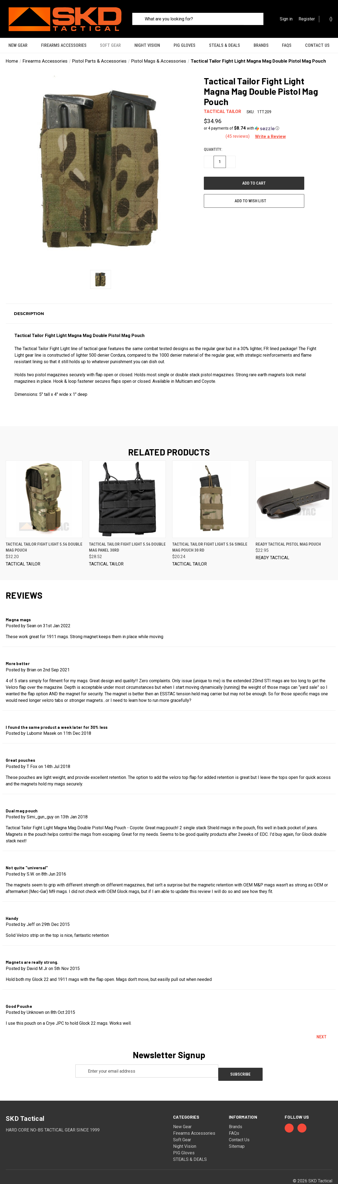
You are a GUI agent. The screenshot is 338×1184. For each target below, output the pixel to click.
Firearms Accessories (64, 45)
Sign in (286, 19)
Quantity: (213, 137)
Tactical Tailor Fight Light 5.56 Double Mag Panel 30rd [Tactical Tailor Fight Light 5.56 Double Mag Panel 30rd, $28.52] (127, 534)
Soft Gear (110, 45)
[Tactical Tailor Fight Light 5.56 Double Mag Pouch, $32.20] (44, 486)
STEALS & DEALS (224, 45)
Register (307, 19)
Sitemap (237, 1130)
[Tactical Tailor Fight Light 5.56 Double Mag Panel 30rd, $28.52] (127, 486)
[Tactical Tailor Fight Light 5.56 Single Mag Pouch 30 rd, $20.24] (210, 486)
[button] (266, 115)
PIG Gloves (184, 45)
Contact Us (317, 45)
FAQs (286, 45)
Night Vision (147, 45)
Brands (261, 45)
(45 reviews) (238, 123)
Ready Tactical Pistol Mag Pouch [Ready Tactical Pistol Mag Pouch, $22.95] (288, 531)
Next (324, 1024)
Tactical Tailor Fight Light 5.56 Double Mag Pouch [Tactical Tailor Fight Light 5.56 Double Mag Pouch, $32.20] (44, 534)
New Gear (17, 45)
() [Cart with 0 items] (328, 19)
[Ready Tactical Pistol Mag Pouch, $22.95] (294, 486)
